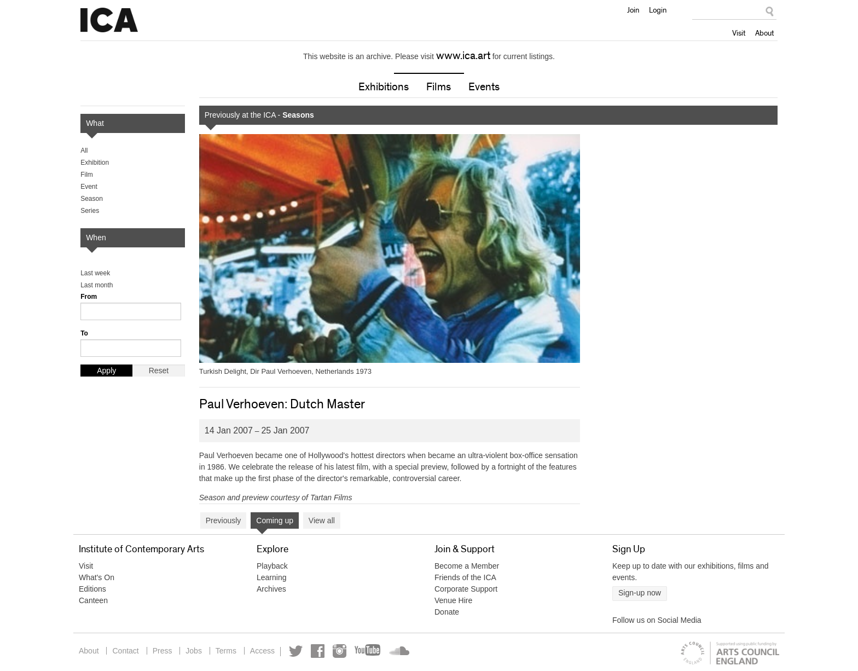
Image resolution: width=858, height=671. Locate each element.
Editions (92, 589)
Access (262, 650)
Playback (272, 566)
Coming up (274, 520)
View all (322, 520)
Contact (125, 650)
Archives (271, 589)
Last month (96, 285)
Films (438, 87)
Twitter (296, 651)
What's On (96, 577)
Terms (226, 650)
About (764, 33)
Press (162, 650)
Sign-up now (639, 592)
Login (657, 10)
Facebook (317, 651)
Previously (223, 520)
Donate (446, 612)
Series (89, 211)
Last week (95, 273)
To (84, 333)
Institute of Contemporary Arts (109, 20)
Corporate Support (465, 589)
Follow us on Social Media (657, 620)
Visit (738, 33)
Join (633, 10)
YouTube (368, 651)
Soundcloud (398, 651)
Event (88, 186)
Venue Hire (453, 600)
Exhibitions (383, 87)
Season (91, 199)
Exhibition (94, 162)
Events (484, 87)
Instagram (339, 651)
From (88, 296)
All (84, 150)
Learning (272, 577)
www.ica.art (463, 55)
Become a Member (466, 566)
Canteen (93, 600)
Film (86, 174)
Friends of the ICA (465, 577)
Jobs (193, 650)
